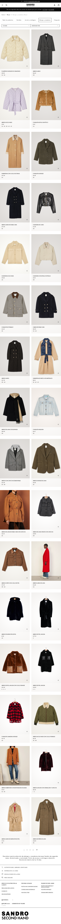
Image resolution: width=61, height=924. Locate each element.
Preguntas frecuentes (8, 888)
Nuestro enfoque (46, 889)
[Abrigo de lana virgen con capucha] (46, 514)
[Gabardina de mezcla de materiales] (46, 361)
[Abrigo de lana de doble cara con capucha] (15, 514)
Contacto (4, 891)
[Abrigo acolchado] (15, 105)
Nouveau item (25, 892)
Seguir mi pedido (6, 894)
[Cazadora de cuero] (46, 207)
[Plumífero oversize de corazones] (15, 53)
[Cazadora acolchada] (15, 258)
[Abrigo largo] (46, 53)
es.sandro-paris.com (34, 1)
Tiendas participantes (47, 892)
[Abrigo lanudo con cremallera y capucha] (46, 770)
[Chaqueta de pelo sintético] (46, 105)
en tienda (51, 9)
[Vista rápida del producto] (27, 66)
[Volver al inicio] (30, 5)
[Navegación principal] (2, 5)
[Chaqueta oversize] (46, 156)
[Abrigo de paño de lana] (46, 821)
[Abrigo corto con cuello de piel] (15, 565)
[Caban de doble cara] (46, 309)
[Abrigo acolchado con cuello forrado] (46, 719)
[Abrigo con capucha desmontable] (15, 463)
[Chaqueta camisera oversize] (15, 719)
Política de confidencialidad (29, 886)
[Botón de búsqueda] (6, 5)
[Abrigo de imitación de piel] (15, 616)
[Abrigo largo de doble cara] (15, 207)
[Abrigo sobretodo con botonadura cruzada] (15, 770)
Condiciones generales (28, 889)
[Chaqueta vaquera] (46, 412)
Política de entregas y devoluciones (47, 886)
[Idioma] (9, 899)
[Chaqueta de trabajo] (15, 309)
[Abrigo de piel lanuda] (46, 616)
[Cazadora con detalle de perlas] (46, 258)
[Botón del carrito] (59, 5)
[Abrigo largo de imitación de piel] (15, 821)
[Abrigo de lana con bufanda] (15, 412)
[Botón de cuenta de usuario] (55, 5)
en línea (45, 9)
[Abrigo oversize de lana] (46, 463)
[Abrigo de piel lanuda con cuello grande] (15, 668)
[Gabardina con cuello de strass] (15, 156)
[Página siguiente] (36, 849)
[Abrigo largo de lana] (46, 565)
